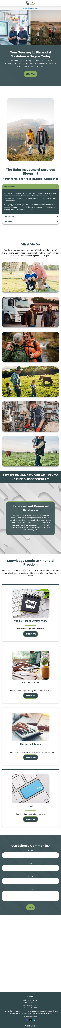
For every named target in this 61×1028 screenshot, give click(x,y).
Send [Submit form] (30, 907)
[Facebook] (26, 1020)
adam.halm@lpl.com (30, 1017)
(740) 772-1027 (33, 1000)
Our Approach (9, 186)
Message (30, 889)
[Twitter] (30, 1020)
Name (30, 851)
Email (30, 863)
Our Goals (8, 221)
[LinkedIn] (34, 1020)
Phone (30, 876)
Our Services (9, 217)
